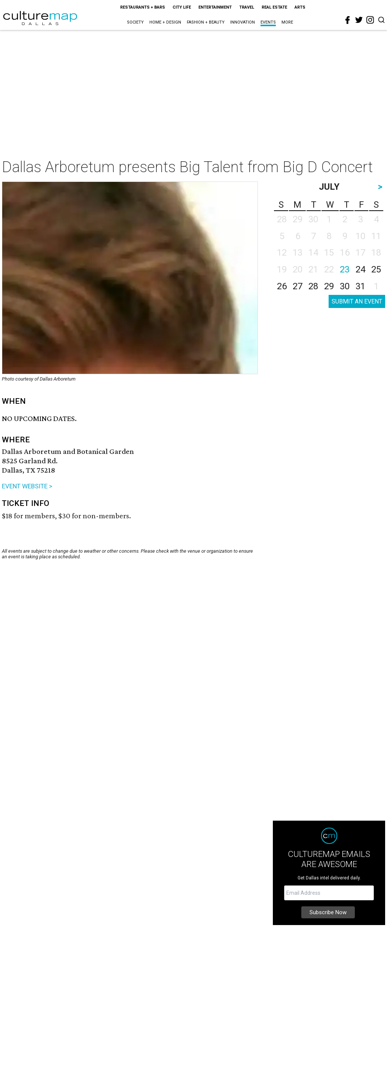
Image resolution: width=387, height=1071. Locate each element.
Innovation (242, 22)
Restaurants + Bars (142, 7)
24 (360, 269)
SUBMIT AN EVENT (357, 301)
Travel (246, 7)
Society (135, 22)
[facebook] (347, 20)
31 (360, 286)
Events (268, 22)
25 (376, 269)
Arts (300, 7)
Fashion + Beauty (206, 22)
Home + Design (165, 22)
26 (282, 286)
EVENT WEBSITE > (27, 486)
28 (313, 286)
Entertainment (215, 7)
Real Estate (274, 7)
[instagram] (370, 19)
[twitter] (359, 19)
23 (345, 269)
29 (329, 286)
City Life (182, 7)
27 (297, 286)
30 (345, 286)
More (287, 22)
